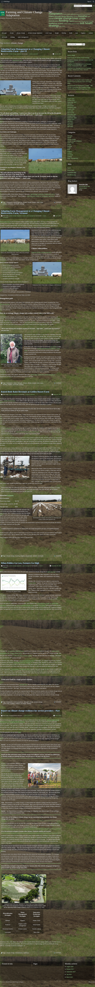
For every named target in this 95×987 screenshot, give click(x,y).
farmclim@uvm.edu (84, 186)
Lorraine (69, 80)
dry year (8, 428)
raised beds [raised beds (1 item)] (90, 21)
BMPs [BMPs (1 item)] (89, 16)
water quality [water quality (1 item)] (62, 26)
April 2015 (70, 126)
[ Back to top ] (91, 982)
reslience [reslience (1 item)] (65, 23)
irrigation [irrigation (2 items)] (71, 21)
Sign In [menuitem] (89, 1)
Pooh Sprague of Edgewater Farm (20, 669)
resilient (91, 33)
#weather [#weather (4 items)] (83, 16)
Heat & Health (71, 55)
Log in (69, 168)
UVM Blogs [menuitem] (6, 1)
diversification (19, 953)
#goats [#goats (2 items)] (63, 16)
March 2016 (70, 112)
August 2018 (70, 98)
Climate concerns (5, 304)
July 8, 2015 (58, 715)
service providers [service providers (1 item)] (76, 23)
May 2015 (70, 125)
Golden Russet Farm (9, 400)
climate (12, 33)
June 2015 (70, 123)
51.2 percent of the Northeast (16, 651)
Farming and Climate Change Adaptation (24, 13)
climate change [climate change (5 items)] (63, 18)
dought (57, 33)
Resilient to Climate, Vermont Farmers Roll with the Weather (80, 60)
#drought (4, 33)
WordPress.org (71, 175)
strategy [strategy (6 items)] (54, 25)
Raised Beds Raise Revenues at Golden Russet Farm (25, 392)
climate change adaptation (35, 33)
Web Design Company (18, 982)
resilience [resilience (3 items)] (53, 23)
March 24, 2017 (57, 394)
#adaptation (9, 202)
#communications (18, 702)
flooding (64, 33)
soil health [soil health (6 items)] (86, 23)
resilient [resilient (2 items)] (60, 23)
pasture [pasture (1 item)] (76, 21)
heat (76, 33)
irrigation (83, 33)
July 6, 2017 (58, 215)
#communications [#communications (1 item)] (86, 14)
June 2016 (70, 111)
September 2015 (72, 118)
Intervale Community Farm (26, 660)
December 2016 (71, 107)
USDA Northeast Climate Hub (25, 605)
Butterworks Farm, (18, 60)
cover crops (48, 33)
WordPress (8, 982)
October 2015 (71, 116)
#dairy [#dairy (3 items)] (51, 16)
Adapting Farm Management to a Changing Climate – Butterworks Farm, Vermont (26, 212)
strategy (12, 37)
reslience (10, 204)
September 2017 (72, 102)
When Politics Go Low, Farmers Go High (20, 563)
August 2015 (70, 119)
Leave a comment (33, 54)
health (70, 33)
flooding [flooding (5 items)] (63, 20)
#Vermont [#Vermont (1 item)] (75, 16)
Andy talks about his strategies (22, 662)
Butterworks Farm (5, 221)
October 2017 (71, 100)
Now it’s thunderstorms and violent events (27, 431)
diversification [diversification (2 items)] (54, 21)
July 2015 (70, 121)
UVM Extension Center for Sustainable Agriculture (40, 196)
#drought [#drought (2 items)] (57, 16)
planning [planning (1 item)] (86, 21)
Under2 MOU (32, 583)
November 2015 (71, 114)
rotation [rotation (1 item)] (69, 23)
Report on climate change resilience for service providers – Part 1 (30, 712)
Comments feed (71, 172)
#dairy (15, 202)
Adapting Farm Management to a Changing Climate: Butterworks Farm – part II (25, 50)
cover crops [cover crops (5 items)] (79, 18)
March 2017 (70, 105)
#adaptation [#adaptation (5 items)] (55, 13)
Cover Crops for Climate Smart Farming (78, 57)
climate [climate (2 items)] (51, 19)
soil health (4, 37)
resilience (26, 953)
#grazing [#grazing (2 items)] (69, 16)
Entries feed (70, 170)
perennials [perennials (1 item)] (81, 21)
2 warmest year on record (20, 655)
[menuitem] (93, 1)
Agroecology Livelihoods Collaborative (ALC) (42, 194)
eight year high (51, 571)
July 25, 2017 (58, 54)
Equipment (10, 495)
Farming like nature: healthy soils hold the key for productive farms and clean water (79, 81)
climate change (21, 33)
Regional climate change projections (41, 252)
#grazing (19, 202)
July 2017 (70, 104)
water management (23, 37)
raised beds (29, 556)
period (30, 655)
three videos (42, 605)
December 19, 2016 (56, 565)
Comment (58, 202)
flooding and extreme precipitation (46, 348)
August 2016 (70, 109)
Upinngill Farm (23, 684)
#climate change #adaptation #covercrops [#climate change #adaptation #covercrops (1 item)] (72, 14)
